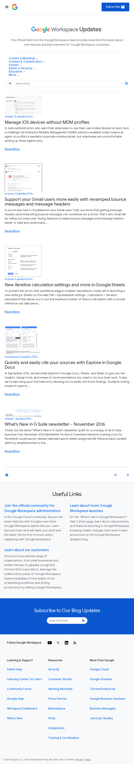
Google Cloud (99, 669)
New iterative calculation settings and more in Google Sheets (65, 284)
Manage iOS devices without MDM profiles (47, 122)
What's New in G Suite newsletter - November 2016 (55, 424)
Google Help (15, 699)
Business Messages (103, 708)
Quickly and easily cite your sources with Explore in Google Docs (63, 365)
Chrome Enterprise (102, 689)
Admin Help (14, 669)
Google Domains (101, 679)
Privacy (79, 759)
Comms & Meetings (23, 58)
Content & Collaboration (26, 61)
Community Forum (19, 689)
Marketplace (56, 708)
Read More (12, 149)
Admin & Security (22, 68)
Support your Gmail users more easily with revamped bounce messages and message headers (65, 202)
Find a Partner (57, 699)
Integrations (56, 728)
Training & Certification (63, 738)
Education (17, 71)
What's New (15, 718)
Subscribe (115, 7)
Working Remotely (60, 689)
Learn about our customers (26, 550)
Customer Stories (60, 679)
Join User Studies (101, 718)
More (14, 75)
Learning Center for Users (24, 679)
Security (53, 669)
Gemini (15, 65)
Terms (88, 759)
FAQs (51, 718)
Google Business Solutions (107, 699)
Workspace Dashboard (22, 708)
